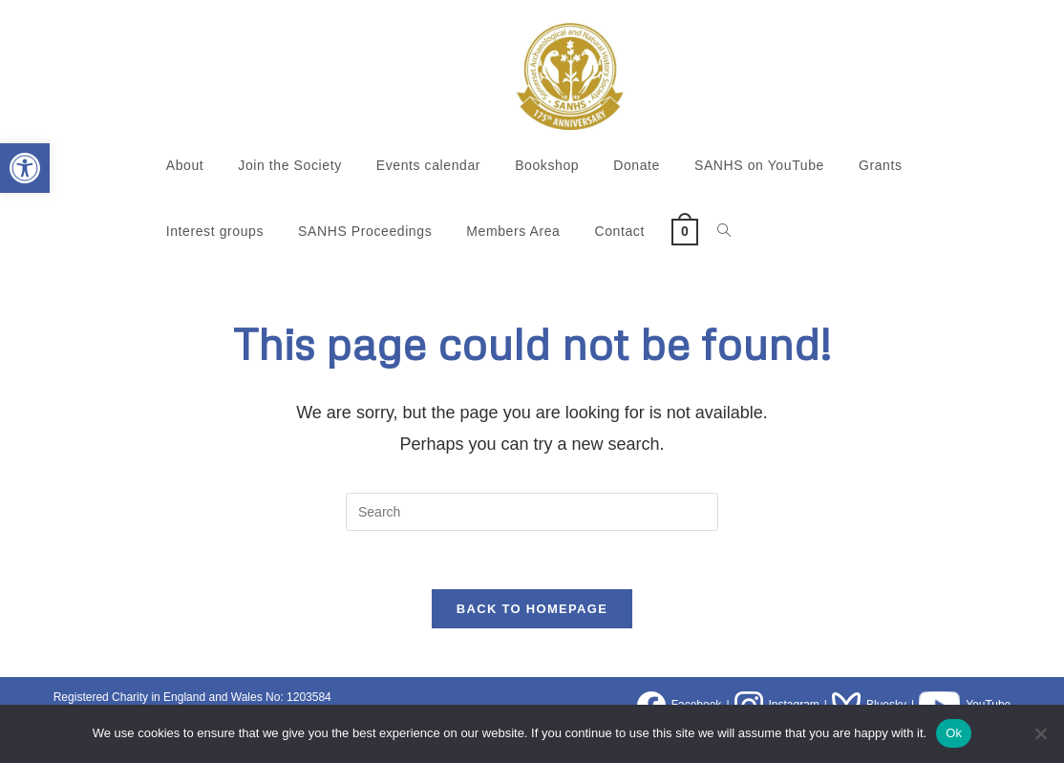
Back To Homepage (532, 609)
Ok (954, 733)
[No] (1040, 733)
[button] (25, 168)
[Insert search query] (532, 512)
